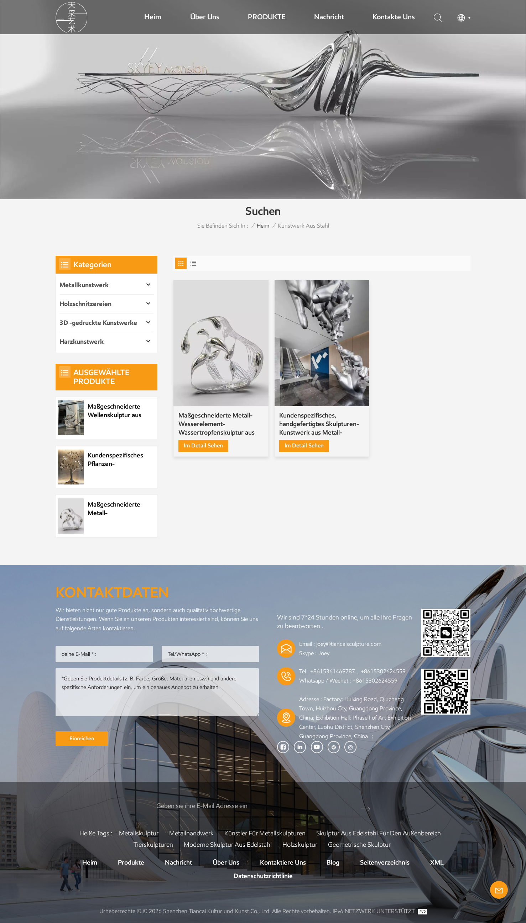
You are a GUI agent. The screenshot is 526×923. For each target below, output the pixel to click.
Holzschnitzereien (85, 304)
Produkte (131, 862)
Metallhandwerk (191, 833)
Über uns (204, 16)
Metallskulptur (138, 833)
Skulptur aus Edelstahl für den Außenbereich (378, 833)
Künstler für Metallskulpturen (265, 833)
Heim (152, 16)
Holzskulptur (299, 845)
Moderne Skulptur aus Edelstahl (228, 845)
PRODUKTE (266, 16)
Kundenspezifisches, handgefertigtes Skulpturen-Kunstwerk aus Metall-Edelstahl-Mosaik (319, 424)
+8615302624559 (375, 680)
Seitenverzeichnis (385, 862)
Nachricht (329, 16)
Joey (323, 653)
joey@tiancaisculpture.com (348, 644)
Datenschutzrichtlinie (263, 876)
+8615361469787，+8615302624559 (358, 671)
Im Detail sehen (203, 445)
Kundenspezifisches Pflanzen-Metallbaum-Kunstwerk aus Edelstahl (115, 459)
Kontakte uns (394, 16)
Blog (333, 862)
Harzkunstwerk (81, 342)
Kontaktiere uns (283, 862)
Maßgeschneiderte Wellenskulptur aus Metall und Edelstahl (116, 411)
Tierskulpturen (153, 845)
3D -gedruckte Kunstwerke (98, 323)
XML (437, 862)
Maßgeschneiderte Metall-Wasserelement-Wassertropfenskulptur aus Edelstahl (216, 424)
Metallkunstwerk (84, 285)
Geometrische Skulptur (359, 845)
